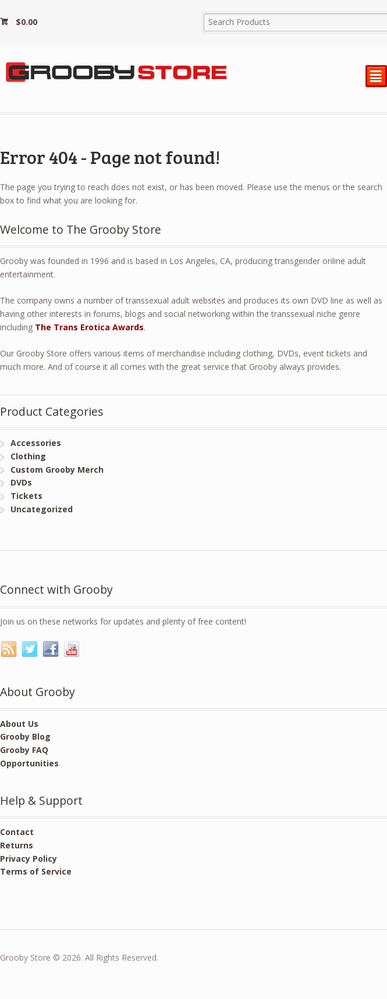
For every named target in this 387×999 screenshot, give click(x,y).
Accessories (35, 442)
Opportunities (29, 763)
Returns (16, 845)
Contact (17, 831)
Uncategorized (41, 509)
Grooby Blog (25, 736)
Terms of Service (36, 871)
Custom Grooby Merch (57, 469)
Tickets (26, 495)
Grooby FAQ (24, 749)
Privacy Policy (28, 858)
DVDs (21, 482)
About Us (19, 723)
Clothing (28, 456)
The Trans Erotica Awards (89, 327)
